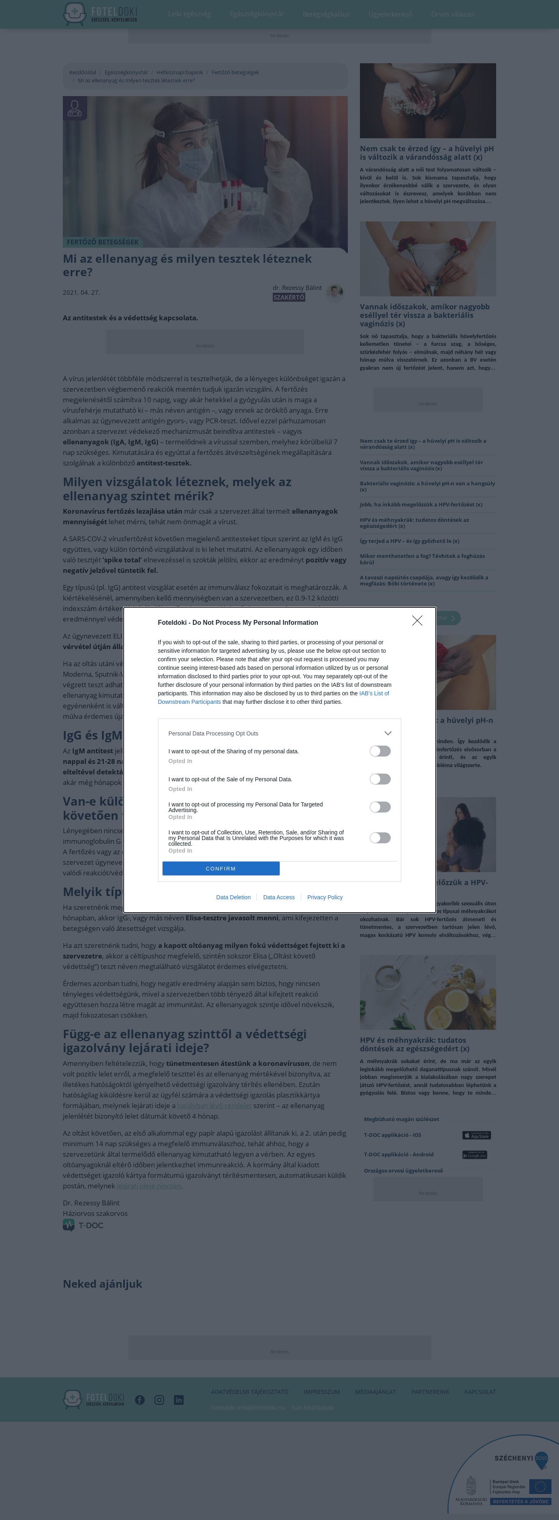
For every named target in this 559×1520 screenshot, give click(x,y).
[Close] (420, 623)
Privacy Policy (325, 897)
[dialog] (280, 760)
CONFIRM (221, 868)
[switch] (380, 751)
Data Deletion (233, 897)
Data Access (279, 897)
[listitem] (280, 733)
